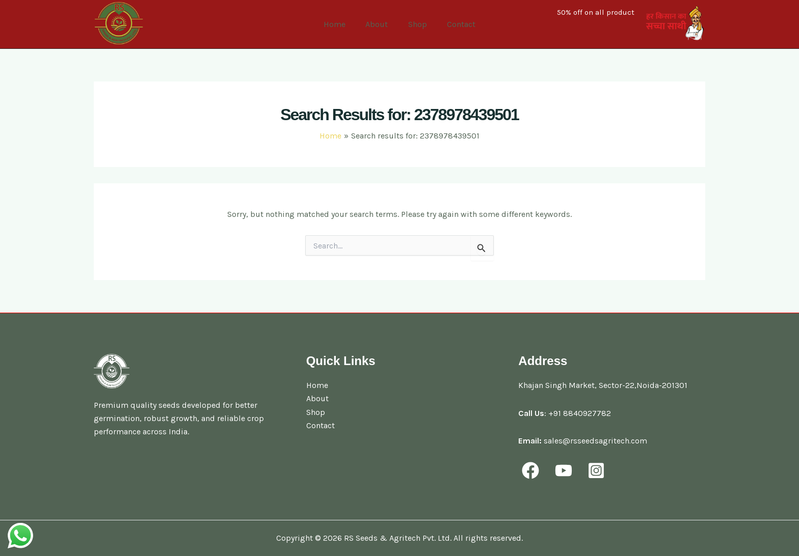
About (378, 24)
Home (340, 24)
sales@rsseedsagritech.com (595, 441)
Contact (455, 24)
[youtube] (564, 470)
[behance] (597, 470)
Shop (415, 24)
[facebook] (531, 470)
